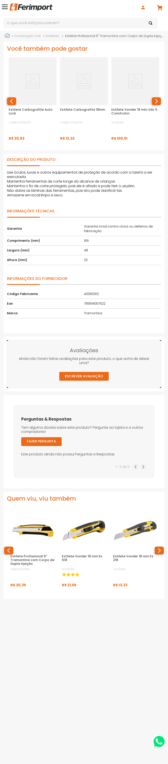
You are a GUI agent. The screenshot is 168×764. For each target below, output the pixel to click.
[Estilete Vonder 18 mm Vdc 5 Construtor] (135, 102)
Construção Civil (27, 37)
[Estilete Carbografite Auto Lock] (33, 102)
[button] (5, 7)
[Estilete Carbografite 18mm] (84, 102)
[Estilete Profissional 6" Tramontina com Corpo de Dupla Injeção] (32, 551)
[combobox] (81, 23)
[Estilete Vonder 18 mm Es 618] (84, 551)
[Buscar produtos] (151, 23)
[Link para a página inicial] (7, 37)
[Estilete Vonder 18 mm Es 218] (135, 551)
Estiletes (52, 37)
